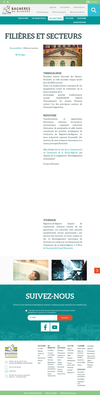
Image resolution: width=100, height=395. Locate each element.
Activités (70, 353)
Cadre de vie (41, 354)
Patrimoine (41, 358)
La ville (40, 348)
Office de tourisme (80, 352)
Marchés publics (77, 12)
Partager (21, 54)
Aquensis (80, 360)
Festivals (70, 367)
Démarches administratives (91, 357)
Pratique (60, 350)
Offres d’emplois (90, 361)
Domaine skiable (80, 356)
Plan (39, 363)
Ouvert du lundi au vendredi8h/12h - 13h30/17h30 (19, 376)
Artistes (70, 370)
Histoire (40, 351)
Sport (59, 360)
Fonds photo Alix (71, 364)
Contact (92, 2)
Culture (69, 18)
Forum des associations (81, 375)
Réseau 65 (70, 372)
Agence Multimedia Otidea (33, 393)
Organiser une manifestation (81, 383)
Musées (69, 358)
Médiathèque (71, 360)
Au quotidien (55, 18)
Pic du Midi (81, 362)
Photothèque (42, 12)
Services (50, 360)
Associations (79, 22)
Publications (79, 7)
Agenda (53, 7)
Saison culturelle (70, 349)
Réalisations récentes (51, 363)
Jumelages (80, 379)
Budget (50, 357)
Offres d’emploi (59, 12)
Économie (60, 367)
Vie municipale (39, 18)
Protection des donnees (68, 393)
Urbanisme (61, 353)
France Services (60, 370)
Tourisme (81, 18)
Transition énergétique (51, 368)
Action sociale (59, 363)
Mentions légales (51, 393)
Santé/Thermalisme (61, 374)
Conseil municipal (51, 354)
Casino (79, 365)
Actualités (64, 7)
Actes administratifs (51, 374)
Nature (40, 360)
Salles (69, 355)
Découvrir (23, 18)
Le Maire (51, 350)
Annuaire (80, 372)
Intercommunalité (51, 371)
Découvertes (81, 348)
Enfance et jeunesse (61, 356)
